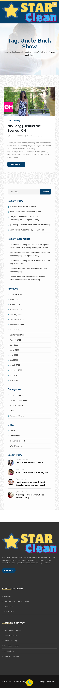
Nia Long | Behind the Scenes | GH (24, 128)
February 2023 (16, 309)
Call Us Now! (9, 612)
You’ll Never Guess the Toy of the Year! (27, 230)
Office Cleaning (10, 635)
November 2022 (17, 325)
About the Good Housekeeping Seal (25, 212)
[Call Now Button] (29, 682)
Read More (16, 164)
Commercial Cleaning (13, 630)
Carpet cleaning (16, 395)
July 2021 (13, 375)
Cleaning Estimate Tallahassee (16, 601)
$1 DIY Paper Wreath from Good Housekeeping (30, 225)
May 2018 (14, 380)
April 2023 (14, 299)
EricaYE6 (13, 268)
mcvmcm (14, 252)
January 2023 (16, 314)
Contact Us (8, 570)
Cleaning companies (18, 400)
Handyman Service (11, 656)
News (12, 411)
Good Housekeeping (34, 136)
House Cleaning (10, 641)
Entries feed (15, 436)
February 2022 (16, 370)
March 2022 (15, 365)
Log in (12, 431)
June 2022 (14, 350)
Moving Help (9, 651)
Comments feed (17, 441)
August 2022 (15, 340)
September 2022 (17, 335)
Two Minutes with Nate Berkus (23, 206)
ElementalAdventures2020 (21, 276)
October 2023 (16, 294)
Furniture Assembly (11, 646)
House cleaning (13, 121)
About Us (7, 596)
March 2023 (15, 304)
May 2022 (14, 355)
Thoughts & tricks (17, 416)
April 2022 (14, 360)
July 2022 (14, 345)
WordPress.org (16, 446)
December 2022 (17, 319)
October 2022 (16, 330)
